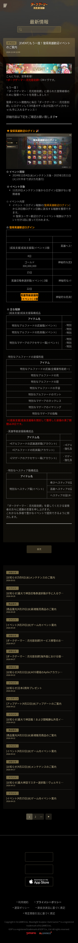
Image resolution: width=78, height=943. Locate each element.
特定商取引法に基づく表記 (40, 913)
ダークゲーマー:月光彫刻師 (39, 6)
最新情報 (39, 22)
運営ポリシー (22, 907)
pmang (31, 933)
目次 (39, 549)
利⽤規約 (23, 902)
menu (5, 5)
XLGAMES (45, 933)
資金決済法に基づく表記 (51, 907)
